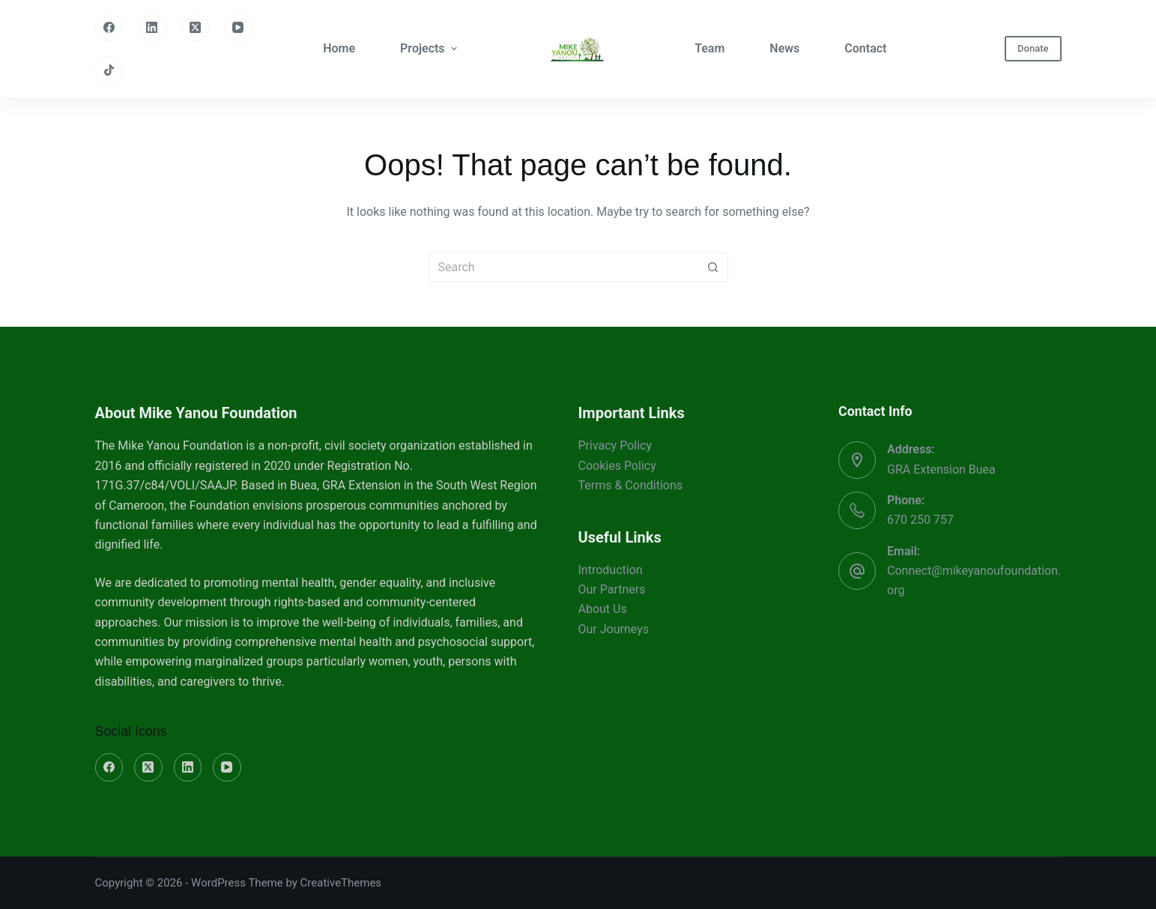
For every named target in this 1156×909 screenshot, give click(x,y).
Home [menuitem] (339, 48)
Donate (1032, 48)
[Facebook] (109, 27)
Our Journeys (613, 629)
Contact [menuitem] (865, 48)
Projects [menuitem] (430, 48)
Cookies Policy (617, 466)
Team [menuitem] (709, 48)
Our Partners (612, 589)
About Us (602, 609)
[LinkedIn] (152, 27)
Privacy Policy (615, 445)
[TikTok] (109, 70)
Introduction (610, 570)
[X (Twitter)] (195, 27)
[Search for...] (563, 267)
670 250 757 (920, 520)
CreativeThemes (341, 883)
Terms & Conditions (630, 485)
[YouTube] (238, 27)
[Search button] (713, 267)
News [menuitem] (784, 48)
